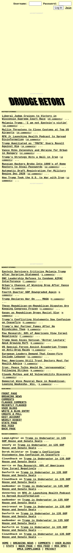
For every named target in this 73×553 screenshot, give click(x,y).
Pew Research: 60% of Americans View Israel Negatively (33, 467)
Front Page (9, 393)
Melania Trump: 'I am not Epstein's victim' (34, 122)
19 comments (24, 133)
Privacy (50, 549)
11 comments (34, 357)
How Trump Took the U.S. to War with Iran (33, 177)
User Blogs (9, 408)
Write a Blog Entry (16, 411)
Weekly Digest (12, 420)
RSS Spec (60, 546)
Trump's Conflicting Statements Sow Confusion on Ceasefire (31, 453)
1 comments (48, 274)
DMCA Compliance (28, 549)
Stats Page (9, 422)
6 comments (37, 370)
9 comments (57, 299)
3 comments (46, 309)
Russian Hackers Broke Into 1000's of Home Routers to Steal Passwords (34, 165)
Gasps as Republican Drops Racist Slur (31, 312)
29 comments (55, 119)
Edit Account (11, 417)
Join (68, 7)
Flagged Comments (14, 402)
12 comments (52, 167)
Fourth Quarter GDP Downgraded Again (29, 292)
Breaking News (12, 396)
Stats (10, 546)
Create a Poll (12, 414)
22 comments (10, 126)
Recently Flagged (14, 405)
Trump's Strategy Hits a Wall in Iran (30, 157)
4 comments (18, 288)
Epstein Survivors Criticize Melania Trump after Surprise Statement (34, 273)
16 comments (33, 139)
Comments (8, 399)
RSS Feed (8, 425)
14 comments (28, 146)
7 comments (29, 281)
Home (5, 543)
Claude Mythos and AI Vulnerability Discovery (36, 374)
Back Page (9, 428)
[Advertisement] (36, 53)
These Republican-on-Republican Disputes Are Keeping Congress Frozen (35, 307)
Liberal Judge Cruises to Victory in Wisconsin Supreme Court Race (29, 117)
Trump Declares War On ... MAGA (25, 299)
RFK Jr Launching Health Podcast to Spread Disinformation (36, 494)
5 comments (29, 322)
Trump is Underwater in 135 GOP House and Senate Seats (34, 440)
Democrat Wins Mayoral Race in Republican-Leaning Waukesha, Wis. (34, 383)
